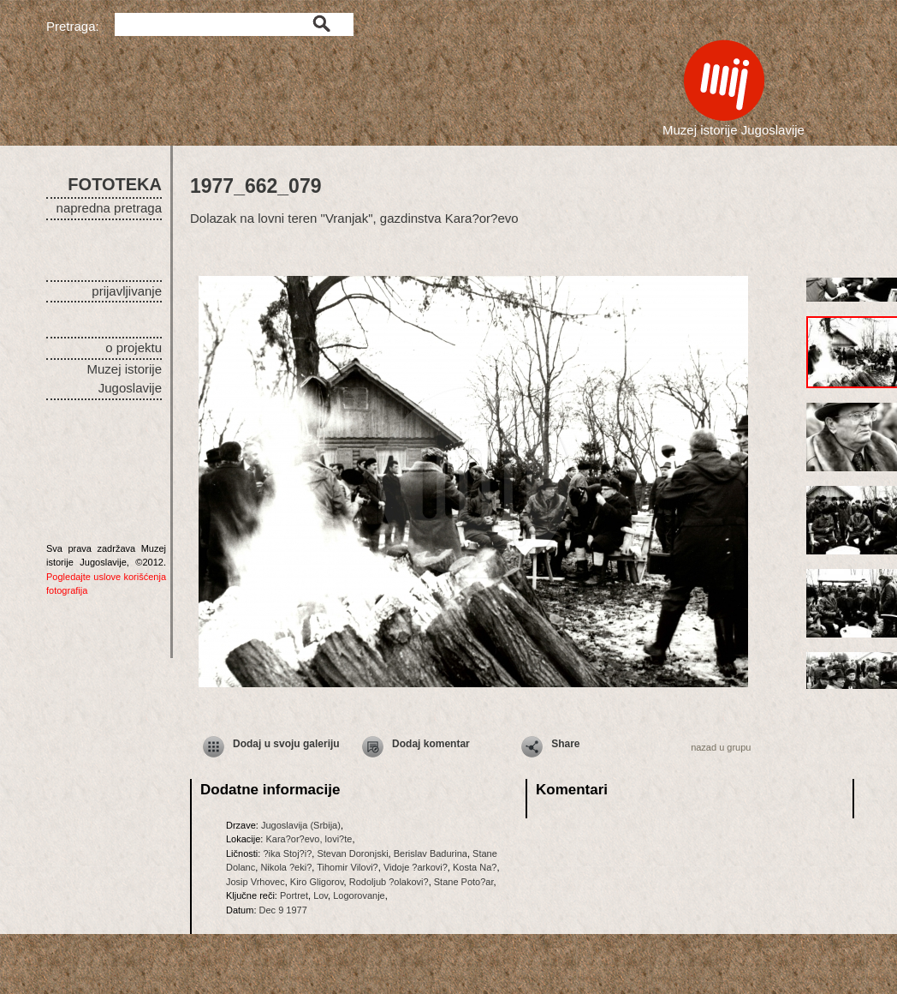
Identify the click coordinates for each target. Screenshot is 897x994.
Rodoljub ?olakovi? (389, 882)
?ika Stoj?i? (287, 853)
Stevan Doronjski (352, 853)
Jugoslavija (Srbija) (301, 825)
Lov (320, 895)
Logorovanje (359, 895)
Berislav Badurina (430, 853)
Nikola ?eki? (286, 867)
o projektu (133, 347)
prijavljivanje (127, 291)
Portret (294, 895)
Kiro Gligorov (317, 882)
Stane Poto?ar (464, 882)
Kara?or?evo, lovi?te (308, 839)
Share (565, 744)
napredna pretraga (109, 208)
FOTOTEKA (115, 184)
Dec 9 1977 (283, 910)
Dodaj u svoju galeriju (286, 744)
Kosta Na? (474, 867)
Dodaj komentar (431, 744)
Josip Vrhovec (255, 882)
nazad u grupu (721, 747)
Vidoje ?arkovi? (415, 867)
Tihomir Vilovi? (347, 867)
